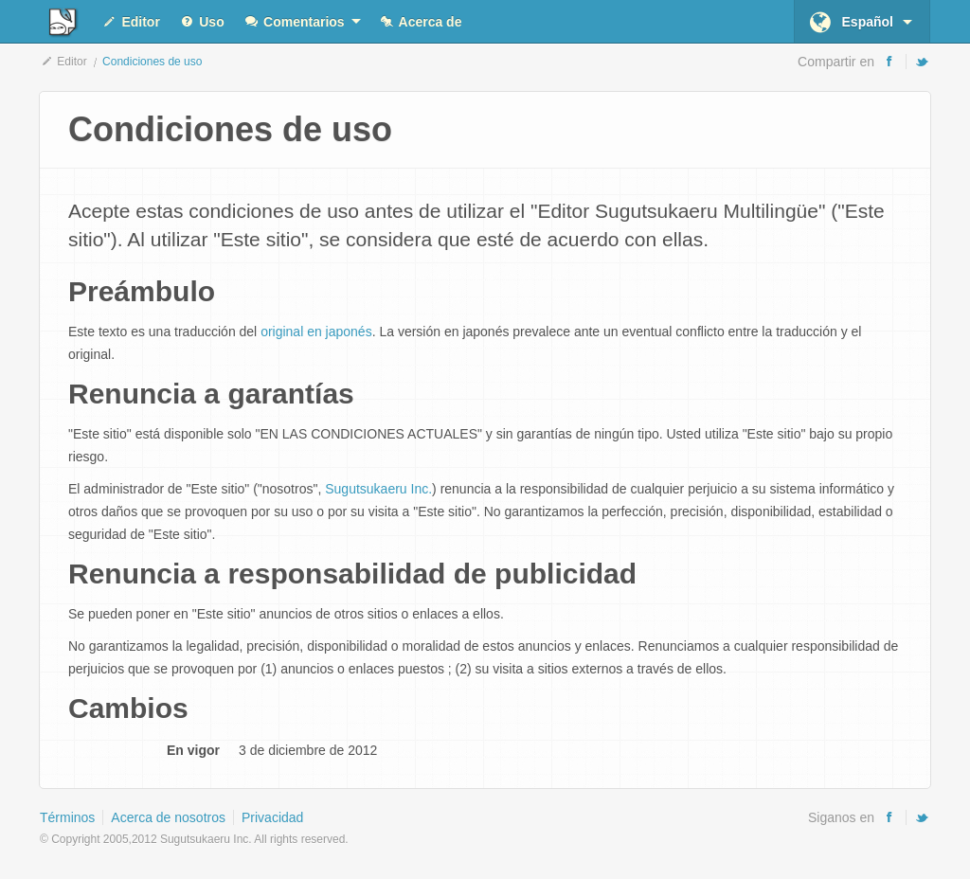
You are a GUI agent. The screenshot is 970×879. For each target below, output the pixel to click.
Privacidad (272, 817)
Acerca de (420, 22)
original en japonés (316, 331)
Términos (67, 817)
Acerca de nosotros (168, 817)
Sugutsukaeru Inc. (378, 488)
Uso (202, 22)
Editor (130, 22)
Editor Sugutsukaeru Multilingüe (61, 23)
